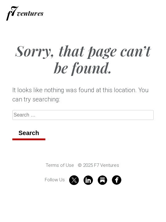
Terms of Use (60, 165)
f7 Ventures (25, 13)
